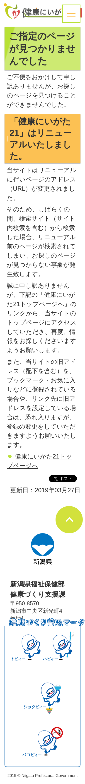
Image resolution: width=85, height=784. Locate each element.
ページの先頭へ (69, 519)
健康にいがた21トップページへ (39, 461)
